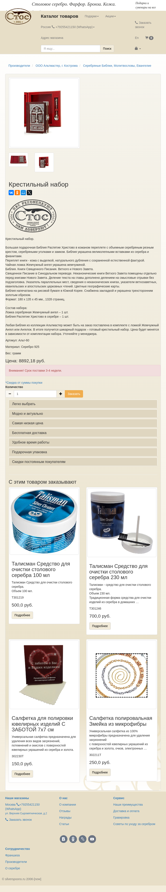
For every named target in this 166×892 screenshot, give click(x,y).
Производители (16, 861)
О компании (67, 804)
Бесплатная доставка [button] (29, 433)
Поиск (107, 48)
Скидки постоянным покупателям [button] (38, 462)
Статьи (64, 824)
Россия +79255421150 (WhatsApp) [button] (68, 27)
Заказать (74, 394)
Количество (14, 387)
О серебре (12, 868)
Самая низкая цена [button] (27, 423)
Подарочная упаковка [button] (29, 452)
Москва (10, 804)
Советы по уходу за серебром (134, 824)
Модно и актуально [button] (27, 413)
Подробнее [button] (22, 615)
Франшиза (12, 855)
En (137, 38)
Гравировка (121, 817)
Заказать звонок (143, 25)
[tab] (83, 404)
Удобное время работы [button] (30, 442)
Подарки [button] (92, 16)
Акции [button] (110, 16)
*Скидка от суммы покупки (23, 382)
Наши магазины (17, 798)
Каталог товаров (59, 16)
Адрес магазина (52, 38)
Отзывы (64, 811)
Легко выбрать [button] (23, 404)
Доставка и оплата (126, 811)
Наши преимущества (128, 804)
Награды (65, 817)
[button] (149, 37)
